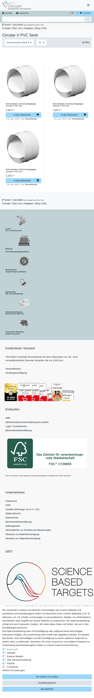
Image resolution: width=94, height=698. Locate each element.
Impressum (11, 501)
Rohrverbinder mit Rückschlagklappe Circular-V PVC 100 (68, 105)
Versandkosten (31, 119)
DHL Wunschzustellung (19, 660)
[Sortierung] (19, 42)
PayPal (11, 663)
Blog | (38, 28)
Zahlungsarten (12, 526)
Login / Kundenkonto (16, 426)
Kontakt (6, 28)
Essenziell (12, 649)
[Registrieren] (22, 13)
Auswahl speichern (47, 683)
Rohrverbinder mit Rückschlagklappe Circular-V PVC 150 (21, 105)
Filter (86, 42)
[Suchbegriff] (43, 19)
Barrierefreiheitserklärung (18, 430)
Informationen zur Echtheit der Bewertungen (28, 530)
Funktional (12, 666)
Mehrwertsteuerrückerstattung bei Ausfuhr (27, 422)
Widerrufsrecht (13, 513)
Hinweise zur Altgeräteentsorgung (22, 538)
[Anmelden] (7, 13)
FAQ (44, 28)
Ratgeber (28, 28)
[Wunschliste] (72, 13)
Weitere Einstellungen (13, 670)
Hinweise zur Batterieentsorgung (22, 534)
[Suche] (88, 19)
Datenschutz (11, 517)
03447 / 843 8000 (14, 24)
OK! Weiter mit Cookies (47, 677)
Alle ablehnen (47, 689)
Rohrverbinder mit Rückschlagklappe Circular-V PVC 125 (21, 171)
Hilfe (7, 418)
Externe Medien (15, 656)
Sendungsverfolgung (16, 372)
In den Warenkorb (26, 115)
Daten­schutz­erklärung (66, 645)
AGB (7, 505)
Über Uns (17, 28)
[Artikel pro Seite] (41, 42)
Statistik (11, 653)
